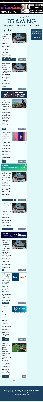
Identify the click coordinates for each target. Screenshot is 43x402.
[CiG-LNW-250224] (14, 235)
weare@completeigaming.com (21, 394)
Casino (24, 376)
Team (17, 25)
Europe (3, 199)
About (11, 25)
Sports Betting (22, 59)
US (2, 59)
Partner (24, 25)
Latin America (8, 59)
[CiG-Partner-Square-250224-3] (36, 34)
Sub (30, 25)
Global (14, 59)
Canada (3, 161)
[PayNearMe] (14, 167)
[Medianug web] (21, 8)
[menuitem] (5, 26)
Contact (36, 25)
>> (15, 380)
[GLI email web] (14, 94)
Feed (5, 25)
